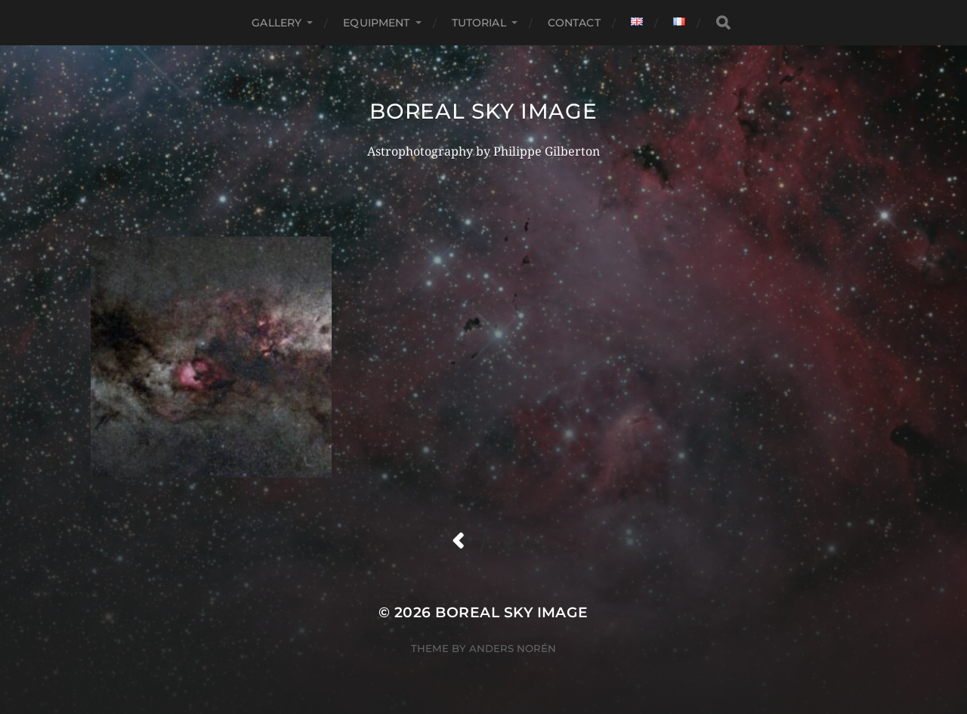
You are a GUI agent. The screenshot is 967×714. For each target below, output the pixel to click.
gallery (276, 22)
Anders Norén (512, 648)
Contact (574, 22)
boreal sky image (483, 111)
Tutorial (479, 22)
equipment (376, 22)
